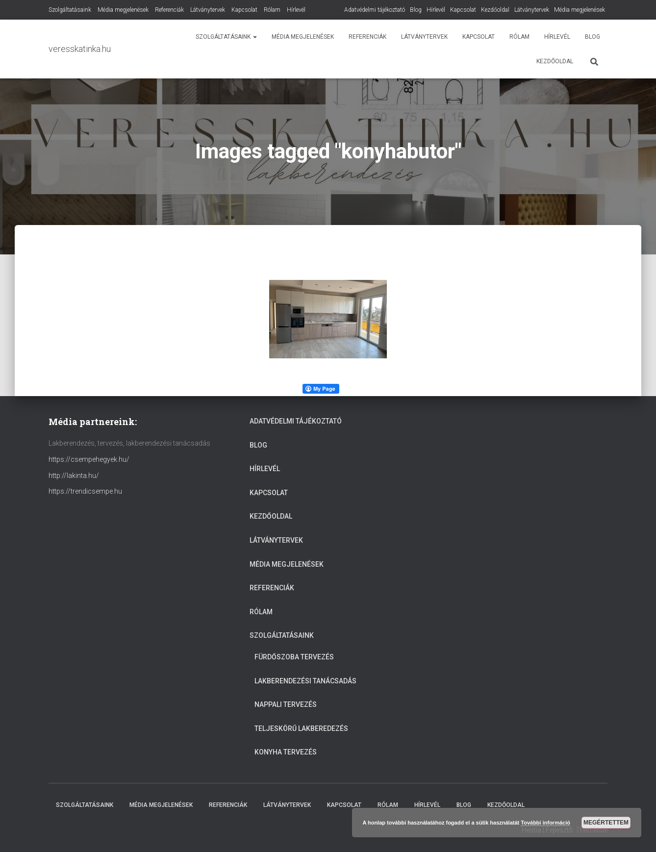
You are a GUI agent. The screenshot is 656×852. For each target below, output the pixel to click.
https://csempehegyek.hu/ (89, 459)
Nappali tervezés (285, 704)
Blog (416, 9)
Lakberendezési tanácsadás (305, 681)
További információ (545, 823)
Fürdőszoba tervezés (294, 657)
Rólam (272, 9)
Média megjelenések (579, 9)
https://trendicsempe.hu (85, 491)
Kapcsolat (463, 9)
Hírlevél (436, 9)
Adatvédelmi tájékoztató (374, 9)
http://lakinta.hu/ (74, 475)
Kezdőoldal (495, 9)
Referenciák (169, 9)
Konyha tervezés (285, 752)
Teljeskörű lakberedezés (301, 728)
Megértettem (606, 822)
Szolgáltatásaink (70, 9)
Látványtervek (531, 9)
